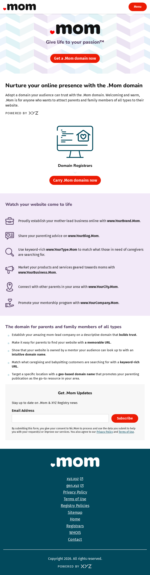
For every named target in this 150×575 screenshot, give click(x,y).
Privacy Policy (105, 431)
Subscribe (125, 418)
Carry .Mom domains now (75, 180)
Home (75, 519)
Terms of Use (126, 431)
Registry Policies (75, 505)
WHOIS (75, 532)
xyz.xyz (73, 478)
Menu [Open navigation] (137, 7)
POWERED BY (22, 113)
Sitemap (75, 512)
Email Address (23, 411)
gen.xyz (72, 485)
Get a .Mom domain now (75, 58)
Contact (75, 539)
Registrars (75, 526)
